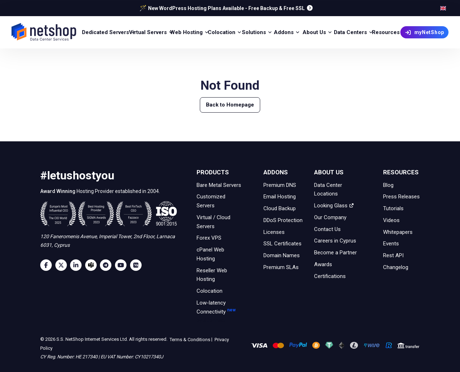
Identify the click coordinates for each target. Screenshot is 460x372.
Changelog (395, 267)
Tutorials (393, 208)
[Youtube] (122, 265)
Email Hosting (279, 196)
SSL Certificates (282, 243)
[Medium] (137, 265)
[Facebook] (47, 265)
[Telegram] (107, 265)
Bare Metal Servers (219, 185)
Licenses (274, 232)
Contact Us (327, 229)
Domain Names (281, 255)
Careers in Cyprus (335, 240)
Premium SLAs (281, 267)
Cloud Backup (279, 208)
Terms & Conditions (189, 339)
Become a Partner (335, 252)
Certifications (330, 276)
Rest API (393, 255)
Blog (388, 185)
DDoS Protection (283, 220)
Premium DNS (279, 185)
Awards (323, 264)
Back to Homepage (230, 105)
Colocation (209, 291)
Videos (391, 220)
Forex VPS (209, 238)
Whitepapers (398, 232)
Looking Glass (334, 205)
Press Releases (401, 196)
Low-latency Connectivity (220, 312)
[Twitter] (62, 265)
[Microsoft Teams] (92, 265)
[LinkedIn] (77, 265)
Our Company (330, 217)
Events (391, 243)
